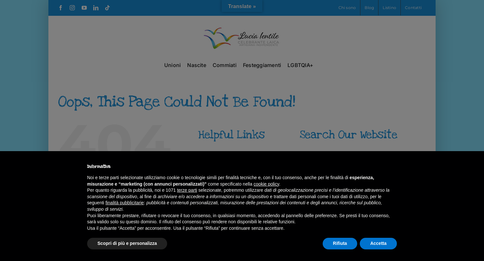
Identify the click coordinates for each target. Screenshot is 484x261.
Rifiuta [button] (340, 243)
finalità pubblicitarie (125, 202)
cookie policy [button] (266, 184)
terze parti (187, 190)
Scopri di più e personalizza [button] (127, 243)
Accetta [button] (378, 243)
